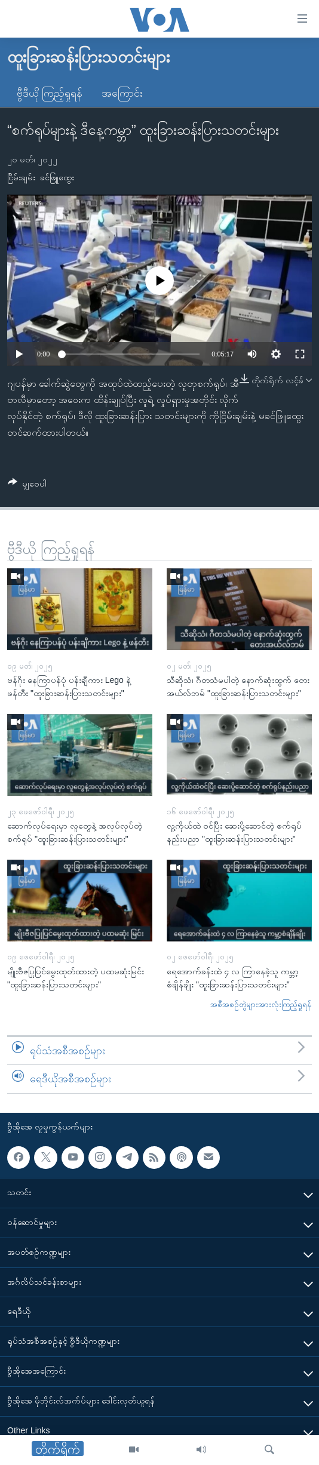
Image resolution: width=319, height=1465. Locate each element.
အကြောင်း (122, 93)
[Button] (27, 485)
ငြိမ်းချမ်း (21, 177)
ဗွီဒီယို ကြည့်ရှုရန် (49, 93)
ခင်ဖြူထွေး (57, 177)
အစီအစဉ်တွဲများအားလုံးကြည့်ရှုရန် (261, 1004)
